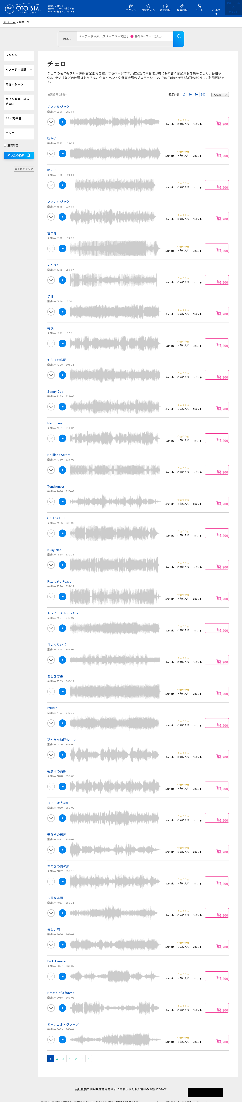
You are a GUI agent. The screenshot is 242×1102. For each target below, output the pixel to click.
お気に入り (148, 10)
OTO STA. (9, 22)
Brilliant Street (59, 449)
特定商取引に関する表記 (120, 1083)
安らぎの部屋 (56, 828)
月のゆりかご (56, 639)
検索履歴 (182, 10)
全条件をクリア (24, 163)
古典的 (52, 227)
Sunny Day (55, 385)
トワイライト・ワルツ (63, 607)
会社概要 (75, 1083)
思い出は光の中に (60, 797)
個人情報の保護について (156, 1083)
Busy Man (54, 544)
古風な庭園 (55, 892)
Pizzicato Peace (59, 575)
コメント (197, 118)
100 (203, 89)
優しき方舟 (55, 670)
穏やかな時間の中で (61, 734)
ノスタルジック (58, 101)
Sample (169, 118)
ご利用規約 (92, 1083)
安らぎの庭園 (56, 354)
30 (190, 89)
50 (196, 89)
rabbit (52, 702)
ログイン (131, 10)
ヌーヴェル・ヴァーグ (63, 1018)
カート (199, 10)
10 (184, 89)
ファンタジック (58, 195)
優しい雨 (53, 923)
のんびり (53, 259)
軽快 (50, 322)
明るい (52, 164)
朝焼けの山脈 (56, 765)
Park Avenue (56, 955)
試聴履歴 (165, 10)
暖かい (52, 132)
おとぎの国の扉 (58, 860)
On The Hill (56, 512)
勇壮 (50, 290)
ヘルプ (216, 10)
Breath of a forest (60, 987)
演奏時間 (11, 140)
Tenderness (56, 480)
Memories (54, 417)
